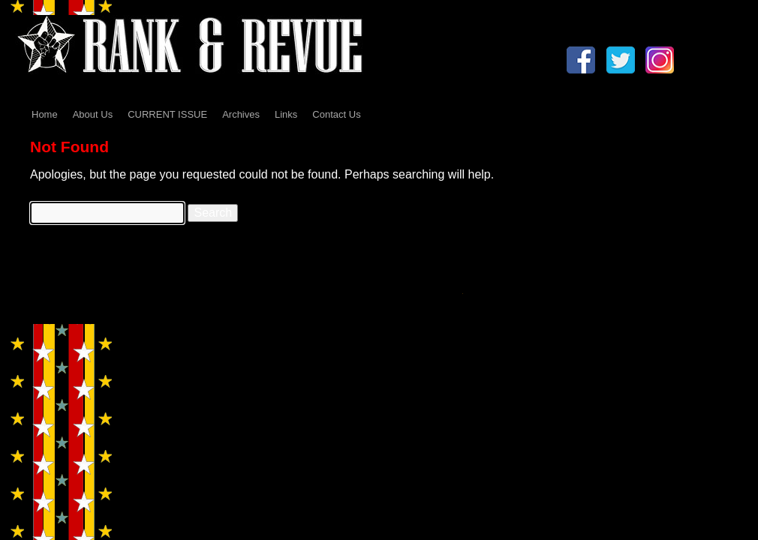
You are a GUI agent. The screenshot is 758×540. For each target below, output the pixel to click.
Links (286, 114)
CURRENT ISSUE (167, 114)
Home (45, 114)
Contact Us (336, 114)
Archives (241, 114)
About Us (93, 114)
